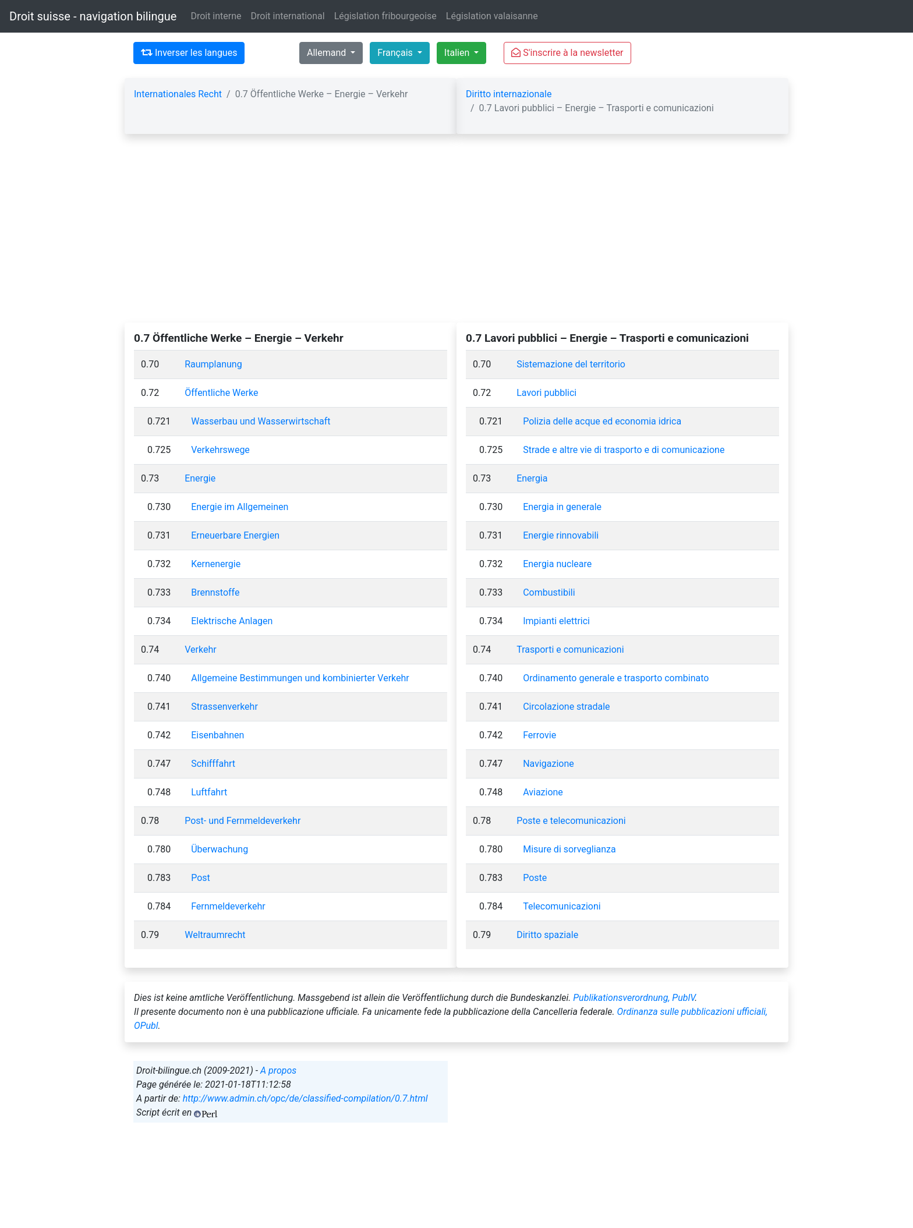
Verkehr (200, 649)
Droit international (288, 16)
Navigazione (548, 763)
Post (200, 877)
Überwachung (219, 849)
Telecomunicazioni (561, 906)
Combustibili (549, 592)
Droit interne (215, 16)
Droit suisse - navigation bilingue (92, 16)
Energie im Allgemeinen (239, 506)
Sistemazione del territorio (570, 364)
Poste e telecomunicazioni (570, 820)
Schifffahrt (213, 763)
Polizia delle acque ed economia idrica (602, 421)
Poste (535, 877)
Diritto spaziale (547, 934)
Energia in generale (562, 506)
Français (396, 52)
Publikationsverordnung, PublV (634, 997)
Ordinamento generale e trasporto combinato (616, 678)
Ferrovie (539, 735)
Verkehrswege (220, 449)
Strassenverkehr (224, 706)
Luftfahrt (209, 792)
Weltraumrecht (215, 934)
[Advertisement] (456, 235)
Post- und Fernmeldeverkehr (242, 820)
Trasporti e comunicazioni (570, 649)
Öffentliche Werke (221, 392)
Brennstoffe (215, 592)
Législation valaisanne (492, 16)
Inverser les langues (189, 52)
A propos (278, 1070)
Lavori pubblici (546, 392)
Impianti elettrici (556, 621)
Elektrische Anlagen (232, 621)
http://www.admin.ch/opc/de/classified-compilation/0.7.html (305, 1098)
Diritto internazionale (508, 94)
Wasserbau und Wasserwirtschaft (260, 421)
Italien (458, 52)
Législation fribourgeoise (385, 16)
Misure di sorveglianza (569, 849)
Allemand (327, 52)
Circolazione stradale (566, 706)
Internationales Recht (178, 94)
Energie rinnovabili (561, 535)
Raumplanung (213, 364)
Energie (200, 478)
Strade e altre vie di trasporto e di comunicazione (623, 449)
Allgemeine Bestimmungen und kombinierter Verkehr (300, 678)
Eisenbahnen (217, 735)
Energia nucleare (557, 563)
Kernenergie (215, 563)
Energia (531, 478)
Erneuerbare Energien (235, 535)
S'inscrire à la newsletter (567, 52)
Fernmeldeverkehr (228, 906)
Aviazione (543, 792)
